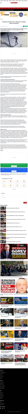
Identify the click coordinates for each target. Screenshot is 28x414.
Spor (11, 8)
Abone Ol (14, 171)
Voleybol (1, 398)
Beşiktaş (1, 393)
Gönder (25, 202)
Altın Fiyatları (2, 384)
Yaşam (24, 8)
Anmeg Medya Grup (3, 372)
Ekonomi (8, 8)
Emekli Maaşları (2, 387)
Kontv (1, 374)
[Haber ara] (27, 10)
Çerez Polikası (2, 403)
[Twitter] (2, 408)
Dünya (26, 8)
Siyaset (14, 8)
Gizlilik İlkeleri (2, 404)
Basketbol (1, 397)
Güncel (5, 8)
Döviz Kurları (2, 383)
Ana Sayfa (1, 8)
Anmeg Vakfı (2, 373)
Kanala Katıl (14, 166)
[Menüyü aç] (0, 2)
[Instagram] (4, 408)
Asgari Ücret (2, 382)
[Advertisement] (14, 53)
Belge (1, 378)
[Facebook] (0, 408)
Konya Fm (1, 377)
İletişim (1, 402)
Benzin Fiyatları (2, 388)
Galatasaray (1, 394)
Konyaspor (1, 392)
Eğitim (21, 8)
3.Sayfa (18, 8)
